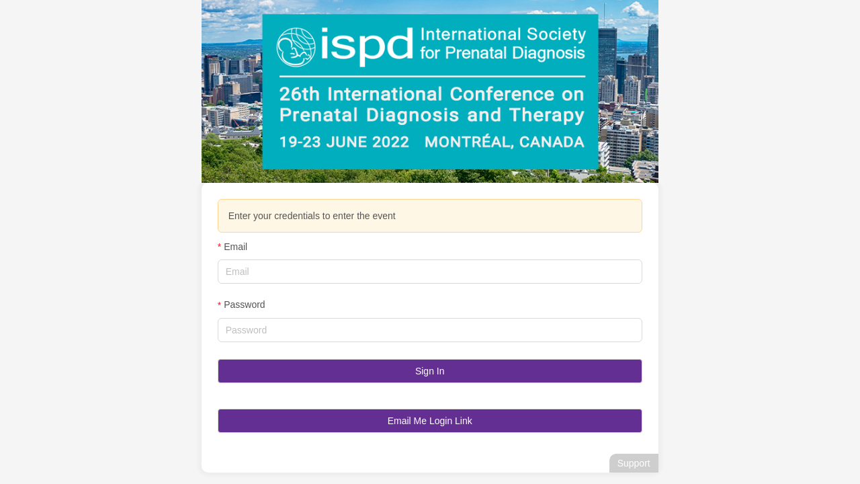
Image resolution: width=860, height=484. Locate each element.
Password (244, 304)
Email (235, 246)
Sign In (430, 371)
